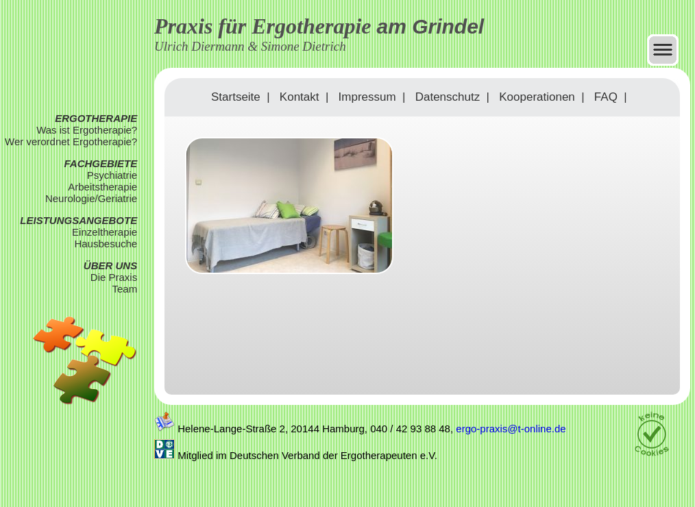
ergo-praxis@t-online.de (510, 428)
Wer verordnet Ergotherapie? (71, 141)
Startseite (235, 96)
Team (124, 289)
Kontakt (299, 96)
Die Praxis (113, 277)
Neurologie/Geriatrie (91, 198)
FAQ (606, 96)
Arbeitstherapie (102, 187)
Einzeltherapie (104, 232)
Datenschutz (447, 96)
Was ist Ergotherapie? (86, 130)
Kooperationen (537, 96)
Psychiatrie (112, 175)
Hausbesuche (105, 243)
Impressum (367, 96)
